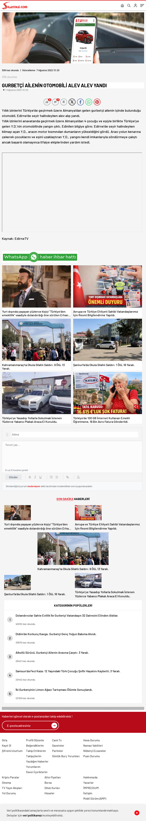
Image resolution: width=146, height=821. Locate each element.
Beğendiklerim (35, 745)
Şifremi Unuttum (12, 750)
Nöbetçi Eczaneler (94, 750)
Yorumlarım (33, 766)
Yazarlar (88, 782)
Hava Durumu (91, 740)
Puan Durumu (91, 756)
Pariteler (57, 750)
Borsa (48, 782)
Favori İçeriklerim (36, 772)
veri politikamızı (32, 815)
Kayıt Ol (6, 745)
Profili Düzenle (35, 740)
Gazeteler (58, 745)
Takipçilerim (33, 756)
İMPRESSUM (91, 788)
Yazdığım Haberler (37, 761)
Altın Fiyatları (52, 777)
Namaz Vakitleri (93, 745)
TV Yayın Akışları (12, 788)
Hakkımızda (90, 777)
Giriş (4, 740)
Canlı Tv (57, 740)
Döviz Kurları (52, 788)
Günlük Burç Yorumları (66, 756)
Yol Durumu (9, 793)
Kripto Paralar (10, 777)
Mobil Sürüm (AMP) (94, 798)
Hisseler (49, 793)
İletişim (87, 793)
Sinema (6, 782)
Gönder (13, 477)
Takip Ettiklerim (36, 750)
